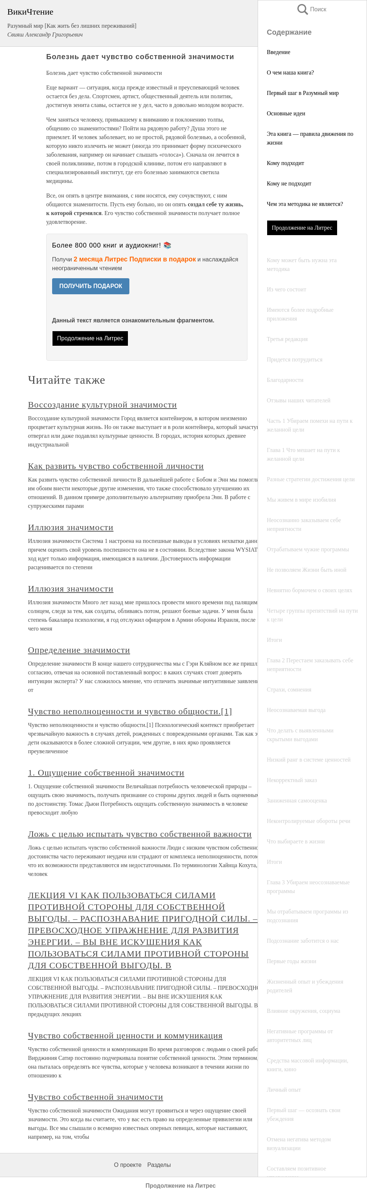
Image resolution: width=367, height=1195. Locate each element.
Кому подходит (285, 163)
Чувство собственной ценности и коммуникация (125, 1035)
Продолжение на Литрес (302, 228)
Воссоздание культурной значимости (102, 404)
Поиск (311, 9)
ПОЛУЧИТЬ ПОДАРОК (90, 286)
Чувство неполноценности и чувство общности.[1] (130, 711)
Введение (278, 52)
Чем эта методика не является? (305, 204)
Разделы (159, 1165)
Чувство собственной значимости (95, 1097)
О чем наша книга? (290, 72)
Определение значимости (79, 650)
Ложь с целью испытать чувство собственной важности (140, 834)
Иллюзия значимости (71, 527)
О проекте (127, 1165)
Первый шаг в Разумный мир (303, 93)
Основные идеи (286, 113)
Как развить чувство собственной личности (116, 466)
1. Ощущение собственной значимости (106, 772)
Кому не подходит (289, 183)
